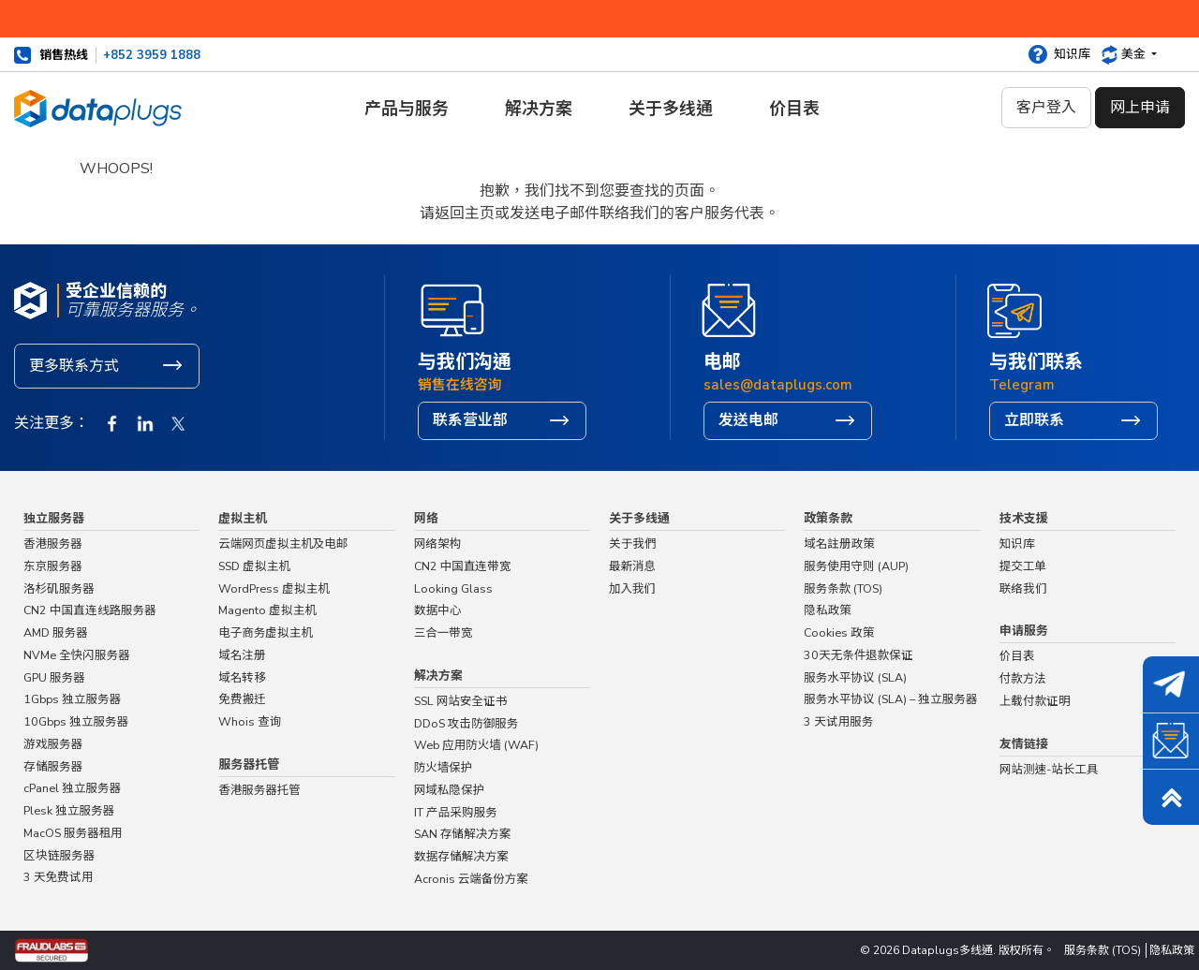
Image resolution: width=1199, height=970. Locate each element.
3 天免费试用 (58, 877)
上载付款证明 (1035, 701)
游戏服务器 (52, 744)
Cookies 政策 (839, 632)
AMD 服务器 (55, 632)
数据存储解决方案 (461, 856)
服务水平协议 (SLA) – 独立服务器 (890, 699)
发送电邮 (748, 420)
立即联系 (1034, 420)
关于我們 (633, 543)
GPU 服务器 (54, 677)
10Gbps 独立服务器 (75, 721)
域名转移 (242, 677)
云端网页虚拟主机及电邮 (283, 543)
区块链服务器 (59, 855)
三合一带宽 (444, 632)
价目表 (794, 108)
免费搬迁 (242, 699)
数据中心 (438, 610)
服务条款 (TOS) (843, 588)
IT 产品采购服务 (455, 812)
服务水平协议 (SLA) (855, 677)
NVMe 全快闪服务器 (76, 655)
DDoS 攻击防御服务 (466, 723)
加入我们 (633, 588)
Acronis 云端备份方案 (471, 879)
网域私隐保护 (449, 790)
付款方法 (1022, 678)
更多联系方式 (74, 366)
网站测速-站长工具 (1049, 769)
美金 (1134, 54)
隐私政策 (827, 610)
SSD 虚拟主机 (254, 566)
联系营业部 (470, 420)
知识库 (1072, 54)
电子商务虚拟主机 (265, 632)
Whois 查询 (249, 721)
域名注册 (242, 655)
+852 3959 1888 (151, 55)
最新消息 (632, 566)
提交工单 (1023, 566)
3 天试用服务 (838, 721)
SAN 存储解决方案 (462, 834)
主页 (571, 234)
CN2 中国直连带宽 (463, 566)
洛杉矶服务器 (59, 588)
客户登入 (1046, 107)
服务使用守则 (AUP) (856, 566)
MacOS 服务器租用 (73, 833)
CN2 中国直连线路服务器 (89, 610)
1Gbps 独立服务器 (72, 699)
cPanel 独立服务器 (72, 788)
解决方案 (538, 108)
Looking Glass (453, 588)
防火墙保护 (443, 767)
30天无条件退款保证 (858, 655)
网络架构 (438, 543)
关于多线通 (671, 108)
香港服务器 (52, 543)
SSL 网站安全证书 (461, 701)
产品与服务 (406, 108)
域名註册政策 (839, 543)
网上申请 (1140, 107)
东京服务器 (52, 566)
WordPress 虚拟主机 (274, 588)
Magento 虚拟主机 (267, 610)
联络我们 (616, 234)
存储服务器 (52, 766)
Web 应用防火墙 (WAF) (476, 745)
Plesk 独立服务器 (68, 810)
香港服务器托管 (259, 790)
